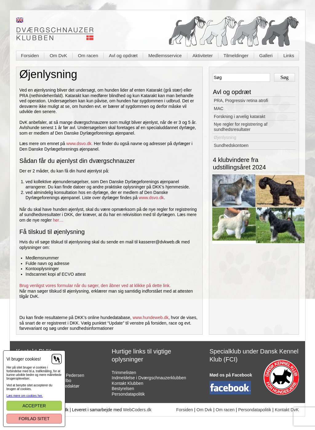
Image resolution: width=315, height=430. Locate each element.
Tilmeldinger (236, 55)
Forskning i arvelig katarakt (239, 116)
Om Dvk (204, 409)
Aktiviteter (203, 55)
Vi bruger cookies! (23, 359)
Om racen (88, 55)
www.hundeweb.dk (151, 317)
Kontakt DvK (287, 409)
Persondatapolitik (128, 394)
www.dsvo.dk (151, 197)
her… (58, 220)
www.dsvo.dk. (79, 143)
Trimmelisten (124, 372)
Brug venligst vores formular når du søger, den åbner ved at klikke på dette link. (95, 285)
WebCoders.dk (137, 409)
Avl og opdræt (123, 55)
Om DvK (58, 55)
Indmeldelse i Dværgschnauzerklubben (149, 377)
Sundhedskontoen (231, 145)
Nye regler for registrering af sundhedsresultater (240, 127)
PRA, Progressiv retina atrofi (241, 100)
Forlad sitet (34, 418)
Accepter (34, 405)
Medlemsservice (164, 55)
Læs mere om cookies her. (24, 395)
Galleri (266, 55)
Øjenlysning (225, 137)
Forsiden (30, 55)
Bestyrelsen (123, 388)
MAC (218, 108)
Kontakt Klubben (127, 383)
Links (288, 55)
